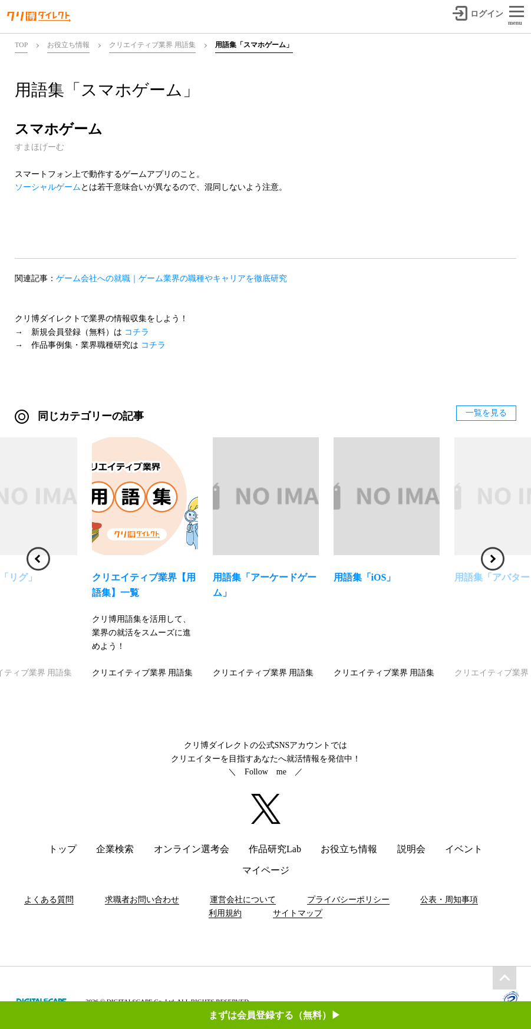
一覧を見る (486, 412)
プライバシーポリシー (348, 899)
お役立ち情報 (349, 849)
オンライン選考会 (191, 849)
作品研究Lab (275, 849)
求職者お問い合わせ (142, 899)
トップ (62, 849)
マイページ (265, 870)
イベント (464, 849)
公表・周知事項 (449, 899)
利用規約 (225, 913)
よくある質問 (49, 899)
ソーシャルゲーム (48, 187)
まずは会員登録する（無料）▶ (275, 1015)
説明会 (411, 849)
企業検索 (115, 849)
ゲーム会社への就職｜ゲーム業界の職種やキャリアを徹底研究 (171, 278)
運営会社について (243, 899)
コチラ (136, 332)
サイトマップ (297, 913)
